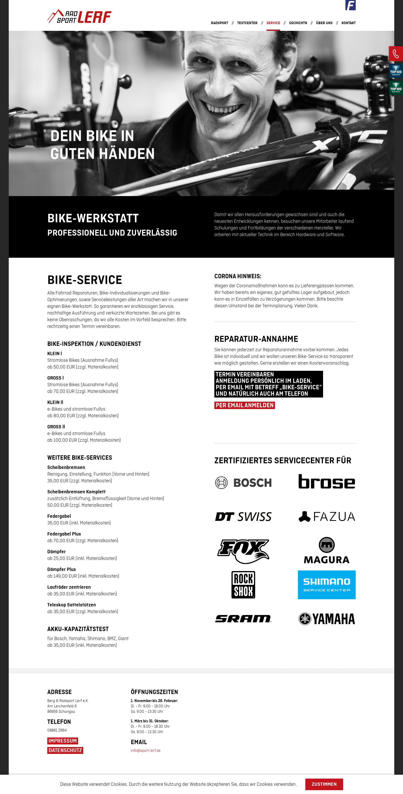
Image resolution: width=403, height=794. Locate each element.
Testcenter (247, 23)
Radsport (219, 23)
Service (273, 23)
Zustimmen (324, 784)
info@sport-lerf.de (146, 743)
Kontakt (349, 23)
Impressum (63, 733)
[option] (201, 113)
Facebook (350, 5)
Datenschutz (65, 743)
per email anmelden (245, 402)
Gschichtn (298, 23)
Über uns (324, 23)
